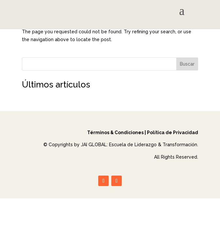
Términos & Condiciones (115, 132)
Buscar (187, 64)
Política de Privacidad (172, 132)
